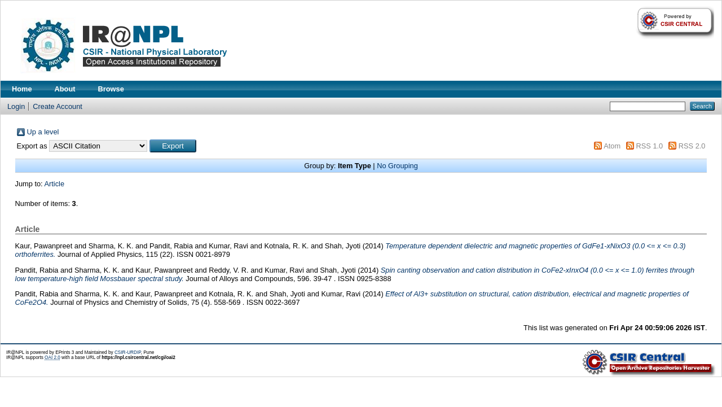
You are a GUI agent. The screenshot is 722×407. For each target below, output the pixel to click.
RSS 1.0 (649, 146)
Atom (612, 146)
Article (55, 184)
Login (16, 106)
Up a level (43, 132)
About (65, 89)
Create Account (57, 106)
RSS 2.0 (692, 146)
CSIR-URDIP (128, 352)
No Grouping (397, 165)
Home (22, 89)
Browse (111, 89)
